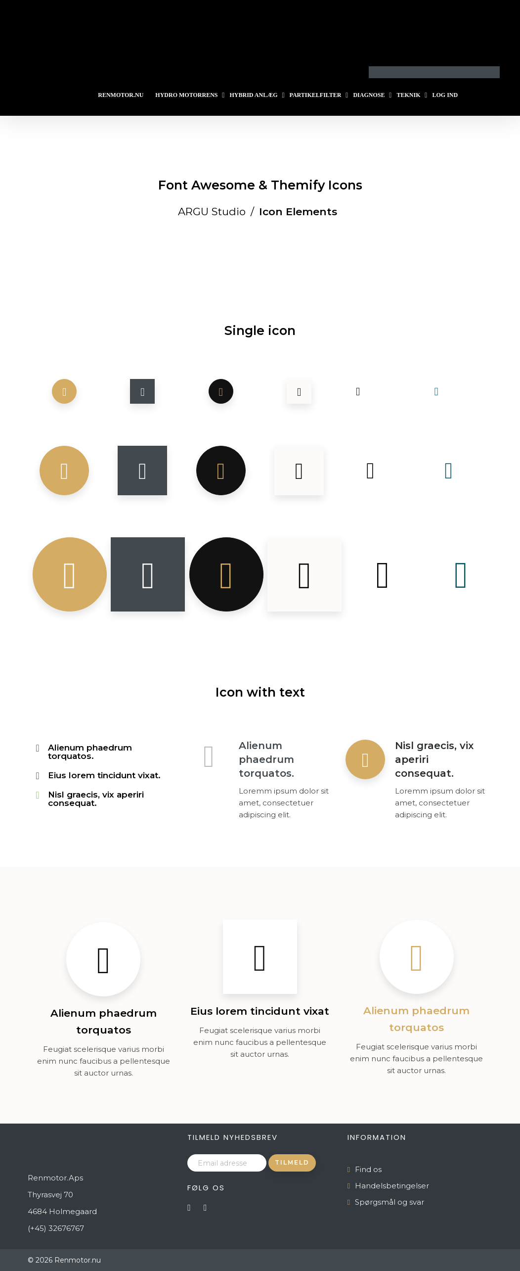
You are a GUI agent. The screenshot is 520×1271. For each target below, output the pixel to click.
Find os (368, 1169)
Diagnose (369, 95)
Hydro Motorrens (186, 95)
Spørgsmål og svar (389, 1202)
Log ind (445, 95)
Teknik (408, 95)
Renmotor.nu (120, 95)
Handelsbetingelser (392, 1185)
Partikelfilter (316, 95)
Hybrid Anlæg (253, 95)
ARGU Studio (212, 211)
